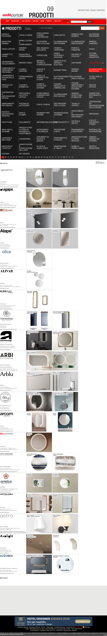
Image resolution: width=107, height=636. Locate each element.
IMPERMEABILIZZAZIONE (43, 122)
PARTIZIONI (93, 114)
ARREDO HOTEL (22, 49)
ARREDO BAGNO (75, 70)
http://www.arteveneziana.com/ (8, 471)
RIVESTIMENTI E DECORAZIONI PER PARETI (78, 114)
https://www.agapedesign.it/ (8, 207)
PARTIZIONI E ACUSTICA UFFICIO (24, 95)
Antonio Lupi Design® (6, 344)
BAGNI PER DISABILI (6, 42)
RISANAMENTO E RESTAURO (78, 130)
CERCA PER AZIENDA (46, 28)
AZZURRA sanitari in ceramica (8, 568)
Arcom (2, 426)
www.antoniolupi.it (5, 349)
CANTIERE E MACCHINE (7, 139)
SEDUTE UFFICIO (92, 86)
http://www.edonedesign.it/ (7, 227)
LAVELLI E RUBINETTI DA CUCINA (42, 77)
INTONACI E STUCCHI (76, 55)
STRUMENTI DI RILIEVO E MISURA (43, 139)
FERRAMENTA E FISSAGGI (60, 139)
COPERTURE (42, 55)
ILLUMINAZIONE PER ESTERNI (78, 42)
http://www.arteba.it (5, 492)
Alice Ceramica (4, 263)
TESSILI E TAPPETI (76, 104)
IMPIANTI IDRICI (25, 63)
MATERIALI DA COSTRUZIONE (95, 130)
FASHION (5, 154)
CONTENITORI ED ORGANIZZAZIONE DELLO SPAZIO (95, 104)
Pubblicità (78, 627)
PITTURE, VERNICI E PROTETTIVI (94, 55)
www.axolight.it (4, 553)
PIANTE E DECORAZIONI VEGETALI (8, 114)
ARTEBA (2, 487)
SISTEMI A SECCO (76, 122)
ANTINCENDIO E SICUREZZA (42, 130)
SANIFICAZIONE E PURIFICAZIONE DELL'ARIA (25, 147)
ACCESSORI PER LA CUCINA (43, 42)
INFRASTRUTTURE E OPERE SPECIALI (78, 139)
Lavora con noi (70, 627)
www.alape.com (4, 247)
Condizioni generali (22, 627)
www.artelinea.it (4, 512)
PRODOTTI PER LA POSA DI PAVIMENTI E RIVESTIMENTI (25, 130)
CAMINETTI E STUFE (7, 55)
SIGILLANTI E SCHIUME (7, 130)
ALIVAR (2, 283)
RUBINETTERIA (60, 70)
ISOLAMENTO (24, 122)
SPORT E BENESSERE (94, 147)
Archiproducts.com (5, 405)
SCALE (92, 49)
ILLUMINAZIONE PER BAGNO (95, 70)
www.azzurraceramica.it (6, 573)
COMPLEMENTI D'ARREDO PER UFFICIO (43, 95)
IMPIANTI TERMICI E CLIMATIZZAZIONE (43, 63)
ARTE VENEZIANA (5, 466)
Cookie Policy (19, 634)
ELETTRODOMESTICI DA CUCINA (61, 77)
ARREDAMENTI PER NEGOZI (8, 104)
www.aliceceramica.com (7, 268)
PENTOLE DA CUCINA (7, 86)
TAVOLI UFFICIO (8, 49)
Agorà (2, 222)
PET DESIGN (24, 154)
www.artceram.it (4, 451)
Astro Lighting (4, 526)
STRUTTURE (7, 122)
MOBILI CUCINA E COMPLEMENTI (25, 42)
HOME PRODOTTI (28, 28)
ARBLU (2, 385)
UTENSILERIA (24, 139)
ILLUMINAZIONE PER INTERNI (60, 42)
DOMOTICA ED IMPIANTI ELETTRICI (60, 63)
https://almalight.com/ (6, 308)
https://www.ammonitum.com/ (8, 329)
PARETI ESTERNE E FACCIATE (59, 55)
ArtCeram (2, 446)
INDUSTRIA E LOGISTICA (7, 147)
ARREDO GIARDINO (93, 42)
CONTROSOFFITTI (61, 122)
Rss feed (87, 627)
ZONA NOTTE (59, 35)
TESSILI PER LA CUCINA (95, 77)
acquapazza (3, 181)
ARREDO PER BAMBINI (77, 35)
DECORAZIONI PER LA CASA (60, 104)
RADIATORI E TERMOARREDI (25, 55)
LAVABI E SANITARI (23, 70)
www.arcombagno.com (6, 431)
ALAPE (2, 243)
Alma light (3, 304)
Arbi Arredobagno (5, 365)
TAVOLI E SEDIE (25, 35)
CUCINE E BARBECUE (24, 86)
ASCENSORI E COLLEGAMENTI (8, 63)
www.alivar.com (4, 288)
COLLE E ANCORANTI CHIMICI (94, 122)
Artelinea (2, 507)
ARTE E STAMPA (22, 114)
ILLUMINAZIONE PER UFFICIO (60, 95)
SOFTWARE (76, 63)
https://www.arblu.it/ (5, 390)
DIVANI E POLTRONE (6, 35)
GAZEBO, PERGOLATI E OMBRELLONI (59, 86)
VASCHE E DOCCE (41, 70)
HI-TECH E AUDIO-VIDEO (42, 147)
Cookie (43, 627)
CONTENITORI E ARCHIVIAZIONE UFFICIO (8, 95)
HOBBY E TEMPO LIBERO (78, 147)
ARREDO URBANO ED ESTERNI (94, 139)
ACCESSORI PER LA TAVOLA (78, 77)
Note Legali (50, 627)
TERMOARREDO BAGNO (26, 77)
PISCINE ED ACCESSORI (24, 104)
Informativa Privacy (34, 627)
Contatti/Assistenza (59, 627)
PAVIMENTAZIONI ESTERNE (61, 114)
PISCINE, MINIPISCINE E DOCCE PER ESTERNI (78, 86)
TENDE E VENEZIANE (59, 49)
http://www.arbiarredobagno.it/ (8, 370)
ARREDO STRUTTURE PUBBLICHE (77, 95)
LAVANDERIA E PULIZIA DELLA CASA (8, 77)
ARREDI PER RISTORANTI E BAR (95, 95)
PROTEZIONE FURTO (59, 130)
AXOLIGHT (3, 548)
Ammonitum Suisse (5, 324)
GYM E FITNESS (43, 104)
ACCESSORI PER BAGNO (94, 35)
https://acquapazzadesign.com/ (9, 186)
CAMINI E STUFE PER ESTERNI (41, 86)
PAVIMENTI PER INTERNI (43, 114)
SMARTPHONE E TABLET (60, 147)
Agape (2, 202)
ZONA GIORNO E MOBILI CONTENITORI (43, 35)
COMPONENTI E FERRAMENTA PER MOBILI (8, 70)
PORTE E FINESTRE (76, 49)
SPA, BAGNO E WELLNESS (43, 49)
